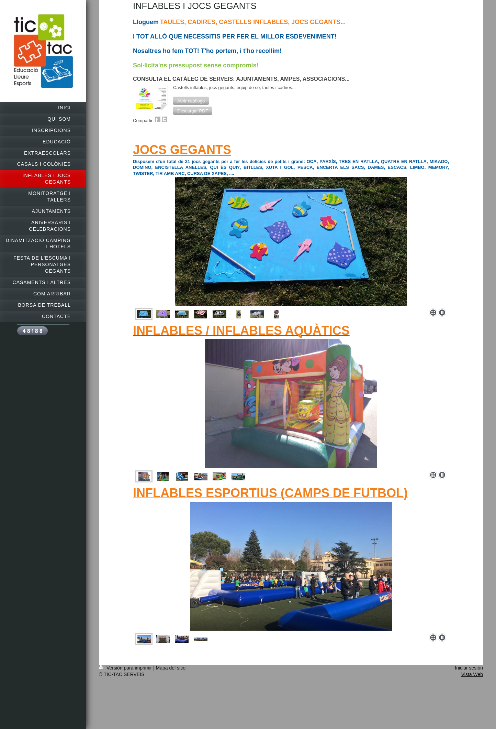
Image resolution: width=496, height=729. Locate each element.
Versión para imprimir (126, 668)
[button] (191, 101)
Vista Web (472, 674)
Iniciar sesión (469, 668)
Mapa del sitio (170, 668)
